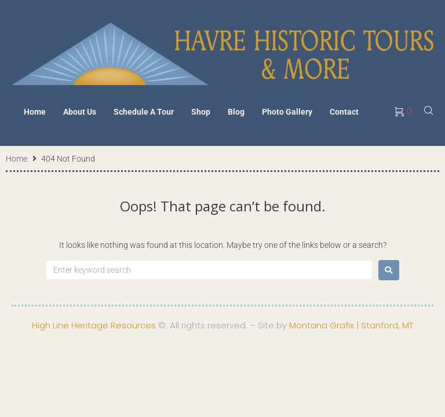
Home (16, 158)
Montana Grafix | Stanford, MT (351, 325)
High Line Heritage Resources (94, 325)
